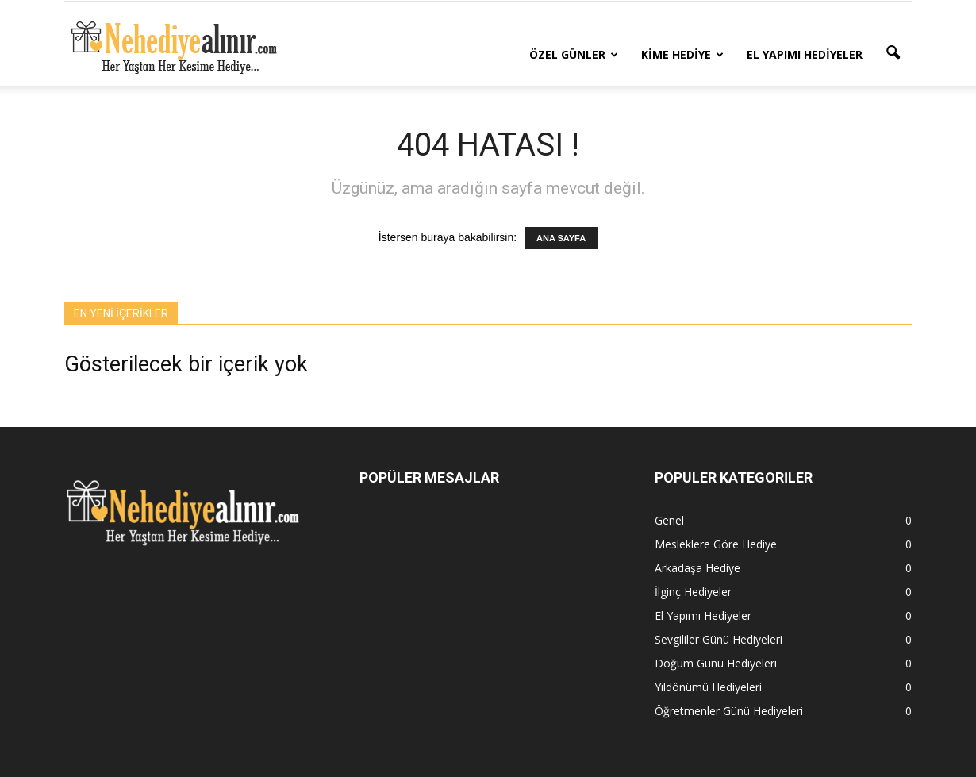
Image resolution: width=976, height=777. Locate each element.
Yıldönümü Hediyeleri (708, 686)
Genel (669, 520)
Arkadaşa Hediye (697, 567)
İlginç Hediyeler (693, 591)
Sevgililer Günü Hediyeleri (718, 639)
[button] (893, 53)
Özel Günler (573, 54)
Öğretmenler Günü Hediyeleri (729, 710)
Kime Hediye (682, 54)
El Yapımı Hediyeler (805, 54)
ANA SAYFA (561, 238)
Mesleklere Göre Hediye (716, 544)
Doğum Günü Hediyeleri (716, 663)
